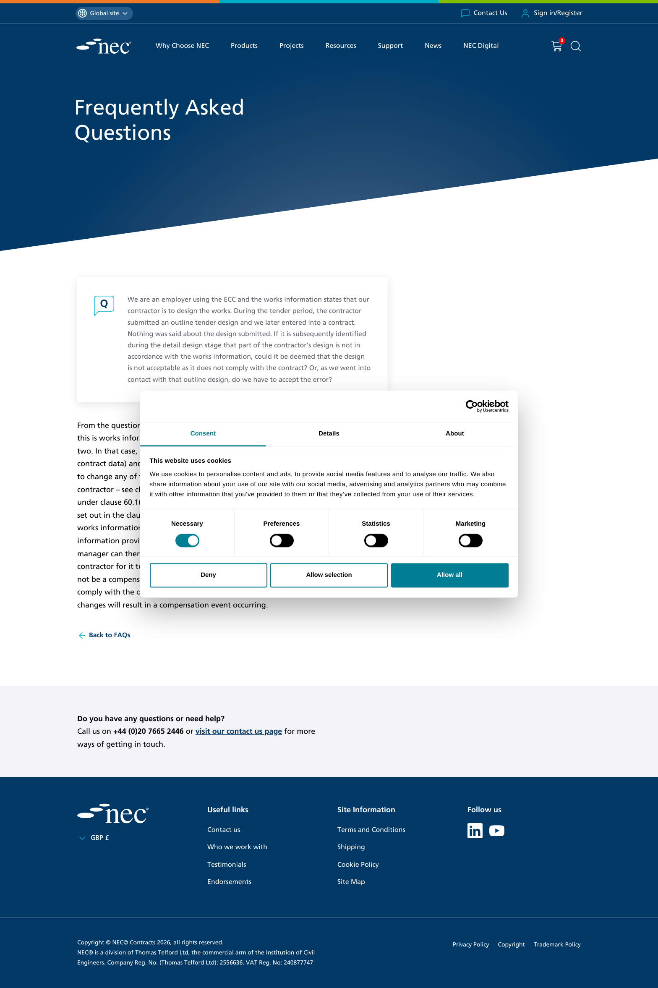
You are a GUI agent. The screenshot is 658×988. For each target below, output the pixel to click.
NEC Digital (481, 46)
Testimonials (226, 865)
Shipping (351, 847)
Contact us (223, 830)
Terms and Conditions (371, 830)
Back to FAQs (104, 636)
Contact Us (483, 13)
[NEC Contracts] (104, 46)
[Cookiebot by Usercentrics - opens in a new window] (472, 406)
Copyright (511, 944)
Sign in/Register (551, 13)
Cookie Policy (358, 865)
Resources (341, 46)
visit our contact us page (239, 731)
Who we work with (237, 847)
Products (244, 46)
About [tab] (455, 433)
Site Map (351, 882)
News (433, 46)
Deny (208, 575)
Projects (291, 46)
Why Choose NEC (182, 46)
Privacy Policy (471, 944)
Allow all (449, 575)
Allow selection (329, 575)
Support (390, 46)
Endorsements (229, 882)
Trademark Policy (557, 944)
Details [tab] (329, 433)
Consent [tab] (203, 433)
